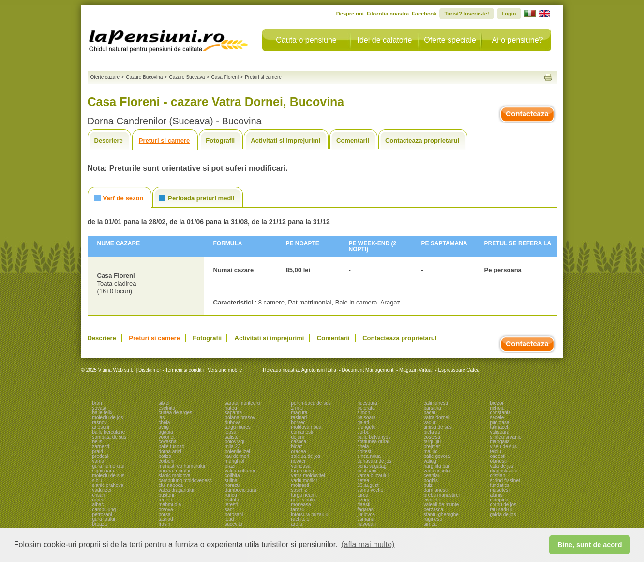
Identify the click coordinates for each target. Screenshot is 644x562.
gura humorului (108, 466)
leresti (231, 504)
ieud (229, 519)
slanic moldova (175, 475)
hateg (231, 407)
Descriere (108, 140)
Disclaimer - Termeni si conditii (171, 370)
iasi (162, 417)
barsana (432, 407)
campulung (104, 509)
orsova (166, 509)
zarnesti (100, 446)
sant (229, 509)
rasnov (99, 422)
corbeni (167, 461)
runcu (231, 495)
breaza (99, 524)
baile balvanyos (374, 437)
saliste (232, 437)
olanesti (498, 461)
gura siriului (303, 499)
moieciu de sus (108, 475)
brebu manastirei (442, 495)
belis (97, 441)
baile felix (102, 412)
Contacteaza (527, 113)
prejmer (432, 446)
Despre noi (350, 13)
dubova (233, 422)
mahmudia (170, 504)
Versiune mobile (224, 370)
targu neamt (304, 495)
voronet (167, 437)
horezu (232, 485)
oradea (298, 451)
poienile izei (237, 451)
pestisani (367, 470)
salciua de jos (306, 456)
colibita (232, 475)
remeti (165, 499)
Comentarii (352, 140)
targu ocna (302, 470)
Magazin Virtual (416, 370)
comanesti (302, 432)
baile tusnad (172, 446)
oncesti (498, 456)
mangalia (500, 441)
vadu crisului (437, 470)
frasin (164, 524)
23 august (368, 485)
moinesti (300, 485)
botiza (165, 456)
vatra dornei (436, 417)
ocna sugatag (372, 466)
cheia (164, 422)
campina (499, 499)
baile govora (437, 456)
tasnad (166, 519)
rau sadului (502, 509)
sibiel (164, 403)
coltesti (365, 451)
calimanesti (436, 403)
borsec (298, 422)
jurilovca (366, 514)
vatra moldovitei (308, 475)
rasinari (299, 417)
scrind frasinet (505, 480)
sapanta (233, 412)
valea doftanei (240, 470)
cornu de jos (503, 504)
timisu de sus (438, 427)
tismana (366, 519)
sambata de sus (109, 437)
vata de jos (501, 466)
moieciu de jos (107, 417)
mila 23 (232, 446)
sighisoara (103, 470)
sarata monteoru (242, 403)
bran (97, 403)
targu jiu (432, 441)
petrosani (102, 514)
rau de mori (237, 456)
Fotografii (220, 140)
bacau (430, 412)
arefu (296, 524)
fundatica (500, 485)
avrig (164, 427)
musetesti (500, 490)
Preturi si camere (164, 140)
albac (98, 504)
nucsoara (367, 403)
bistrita (232, 499)
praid (97, 451)
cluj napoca (171, 485)
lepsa (231, 432)
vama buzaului (373, 475)
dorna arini (170, 451)
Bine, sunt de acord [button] (589, 544)
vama (98, 461)
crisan (98, 495)
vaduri (430, 422)
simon (364, 412)
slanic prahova (107, 485)
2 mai (297, 407)
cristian (498, 475)
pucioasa (499, 422)
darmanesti (436, 490)
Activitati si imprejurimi (285, 140)
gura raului (103, 519)
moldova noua (306, 427)
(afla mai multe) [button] (367, 544)
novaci (298, 461)
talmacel (499, 427)
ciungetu (367, 427)
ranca (98, 499)
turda (363, 495)
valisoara (499, 432)
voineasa (301, 466)
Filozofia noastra (388, 13)
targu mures (238, 427)
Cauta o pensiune (306, 40)
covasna (168, 441)
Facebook (424, 13)
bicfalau (432, 432)
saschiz (299, 490)
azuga (364, 499)
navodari (367, 524)
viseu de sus (503, 446)
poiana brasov (240, 417)
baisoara (367, 417)
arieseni (100, 427)
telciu (495, 451)
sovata (99, 407)
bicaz (296, 446)
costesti (432, 437)
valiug (430, 461)
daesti (364, 504)
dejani (297, 437)
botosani (234, 514)
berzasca (434, 509)
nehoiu (497, 407)
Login (509, 13)
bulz (428, 485)
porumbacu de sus (311, 403)
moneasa (301, 504)
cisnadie (433, 499)
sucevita (234, 524)
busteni (166, 495)
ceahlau (432, 475)
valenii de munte (441, 504)
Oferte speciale (450, 40)
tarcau (298, 509)
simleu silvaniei (506, 437)
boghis (431, 480)
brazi (230, 466)
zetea (363, 480)
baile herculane (108, 432)
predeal (100, 456)
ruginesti (433, 519)
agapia (166, 432)
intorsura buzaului (310, 514)
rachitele (300, 519)
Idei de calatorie (385, 40)
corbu (364, 432)
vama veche (371, 490)
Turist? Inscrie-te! (466, 13)
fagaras (366, 509)
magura (299, 412)
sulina (231, 480)
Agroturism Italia (318, 370)
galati (363, 422)
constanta (500, 412)
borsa (165, 514)
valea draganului (176, 490)
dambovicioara (240, 490)
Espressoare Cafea (458, 370)
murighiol (235, 461)
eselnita (167, 407)
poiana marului (175, 470)
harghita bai (436, 466)
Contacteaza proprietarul (422, 140)
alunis (496, 495)
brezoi (496, 403)
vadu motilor (304, 480)
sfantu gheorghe (441, 514)
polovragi (235, 441)
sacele (497, 417)
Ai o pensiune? (517, 40)
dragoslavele (504, 470)
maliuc (431, 451)
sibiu (97, 480)
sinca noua (369, 456)
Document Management (368, 370)
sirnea (430, 524)
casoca (299, 441)
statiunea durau (374, 441)
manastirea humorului (182, 466)
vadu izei (101, 490)
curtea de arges (176, 412)
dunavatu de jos (375, 461)
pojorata (366, 407)
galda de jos (503, 514)
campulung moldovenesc (185, 480)
